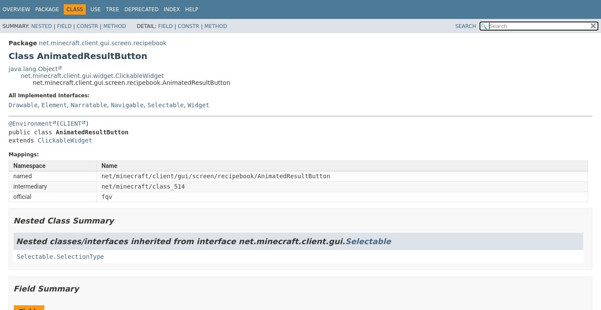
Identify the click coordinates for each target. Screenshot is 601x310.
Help (192, 9)
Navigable (127, 105)
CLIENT (71, 123)
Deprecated (142, 9)
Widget (198, 105)
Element (54, 105)
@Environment (30, 123)
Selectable (165, 105)
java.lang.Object (33, 68)
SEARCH (465, 26)
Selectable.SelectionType (60, 256)
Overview (16, 9)
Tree (112, 9)
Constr (87, 26)
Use (95, 9)
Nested (41, 26)
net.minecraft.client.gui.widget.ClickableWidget (92, 75)
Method (114, 26)
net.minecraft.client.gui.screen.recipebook (102, 43)
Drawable (23, 105)
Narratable (89, 105)
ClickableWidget (64, 140)
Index (172, 9)
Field (64, 26)
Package (47, 9)
